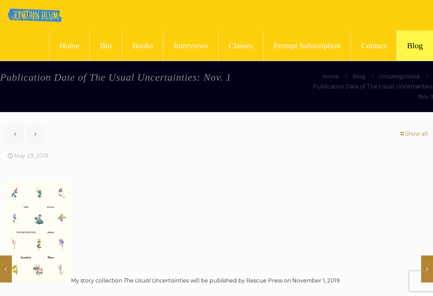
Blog (358, 76)
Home (330, 76)
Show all (414, 134)
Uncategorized (399, 76)
